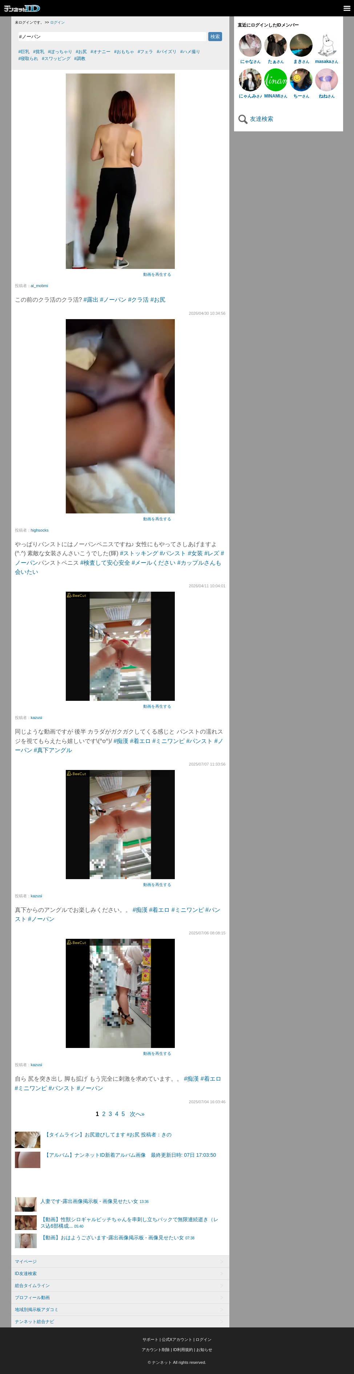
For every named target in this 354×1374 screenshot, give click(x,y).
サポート (150, 1339)
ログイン (57, 22)
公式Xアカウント (177, 1339)
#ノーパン (113, 300)
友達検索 (255, 119)
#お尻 (157, 300)
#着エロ (140, 741)
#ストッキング (139, 553)
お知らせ (204, 1349)
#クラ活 (138, 300)
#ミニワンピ (168, 741)
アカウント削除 (156, 1349)
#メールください (154, 563)
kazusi (36, 717)
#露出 (91, 300)
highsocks (40, 530)
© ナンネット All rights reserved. (177, 1362)
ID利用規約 (183, 1349)
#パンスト (173, 553)
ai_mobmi (39, 285)
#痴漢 (120, 741)
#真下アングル (53, 750)
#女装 (195, 553)
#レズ (211, 553)
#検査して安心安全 (105, 563)
